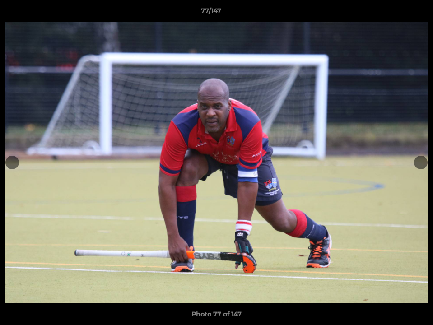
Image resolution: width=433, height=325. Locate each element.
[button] (395, 13)
